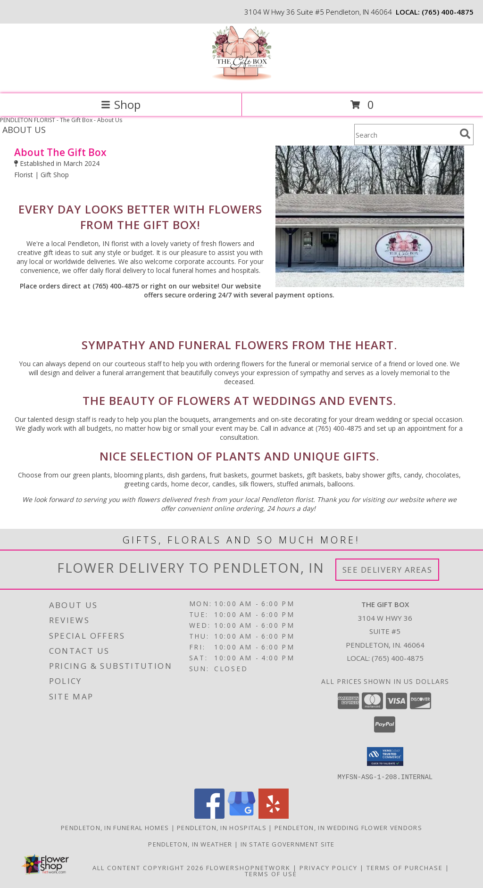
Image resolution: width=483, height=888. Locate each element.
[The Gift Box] (241, 79)
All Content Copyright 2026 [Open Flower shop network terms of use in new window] (148, 867)
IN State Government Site (288, 843)
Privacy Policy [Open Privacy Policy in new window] (329, 867)
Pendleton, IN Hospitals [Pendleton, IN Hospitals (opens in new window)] (221, 827)
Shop (121, 104)
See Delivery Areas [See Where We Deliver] (387, 569)
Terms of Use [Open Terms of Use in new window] (271, 873)
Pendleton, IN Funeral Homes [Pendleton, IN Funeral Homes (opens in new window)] (115, 827)
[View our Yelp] (273, 815)
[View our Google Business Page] (241, 815)
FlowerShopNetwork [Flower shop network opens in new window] (248, 867)
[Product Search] (405, 134)
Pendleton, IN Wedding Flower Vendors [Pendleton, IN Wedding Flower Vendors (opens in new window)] (348, 827)
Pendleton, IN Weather (190, 843)
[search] (465, 134)
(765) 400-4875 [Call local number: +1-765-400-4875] (448, 11)
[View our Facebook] (209, 815)
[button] (385, 756)
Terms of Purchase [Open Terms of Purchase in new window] (404, 867)
